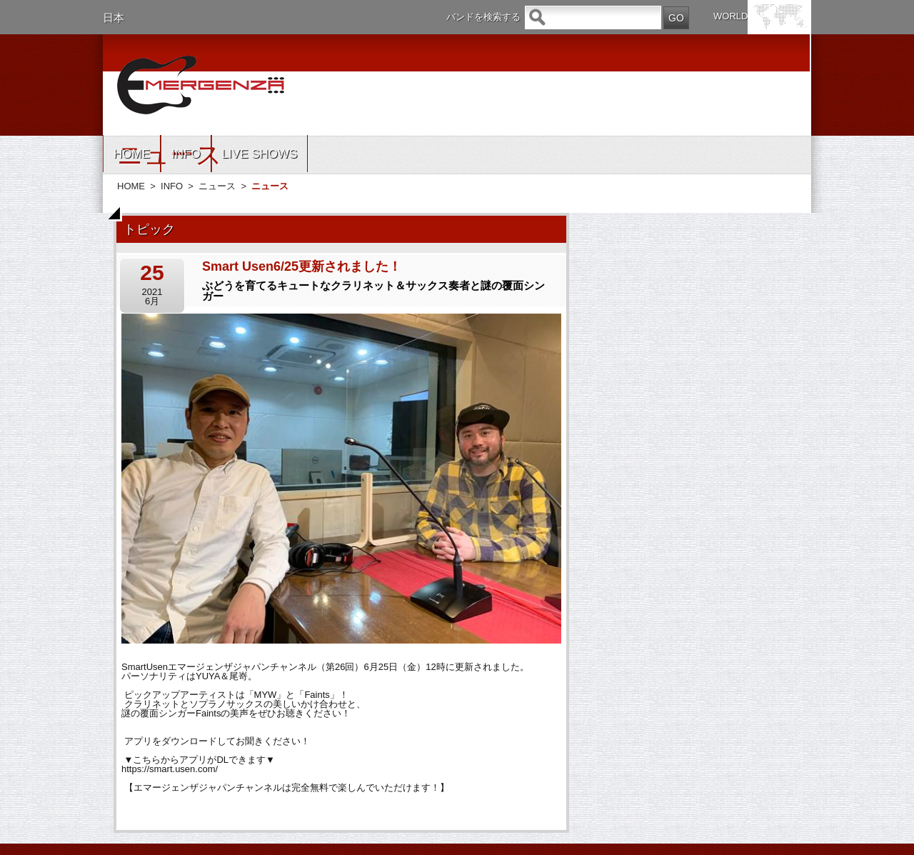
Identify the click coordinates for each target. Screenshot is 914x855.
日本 (113, 17)
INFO (186, 154)
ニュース (217, 186)
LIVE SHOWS (260, 154)
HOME (132, 154)
